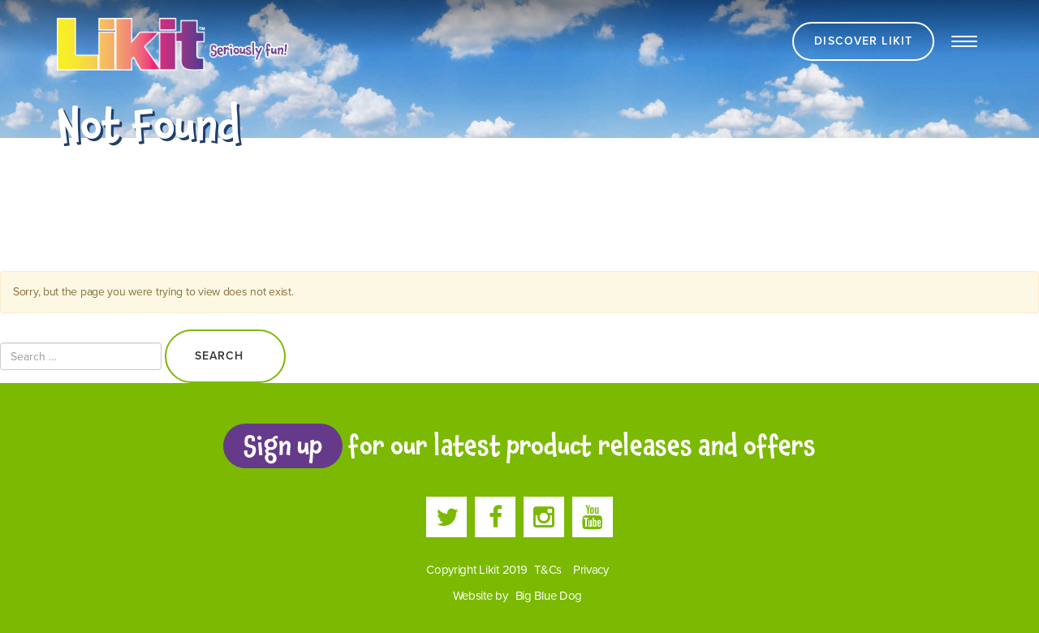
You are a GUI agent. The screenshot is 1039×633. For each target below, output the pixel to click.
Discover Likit (863, 41)
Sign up (282, 445)
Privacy (591, 569)
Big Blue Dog (549, 595)
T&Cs (548, 569)
